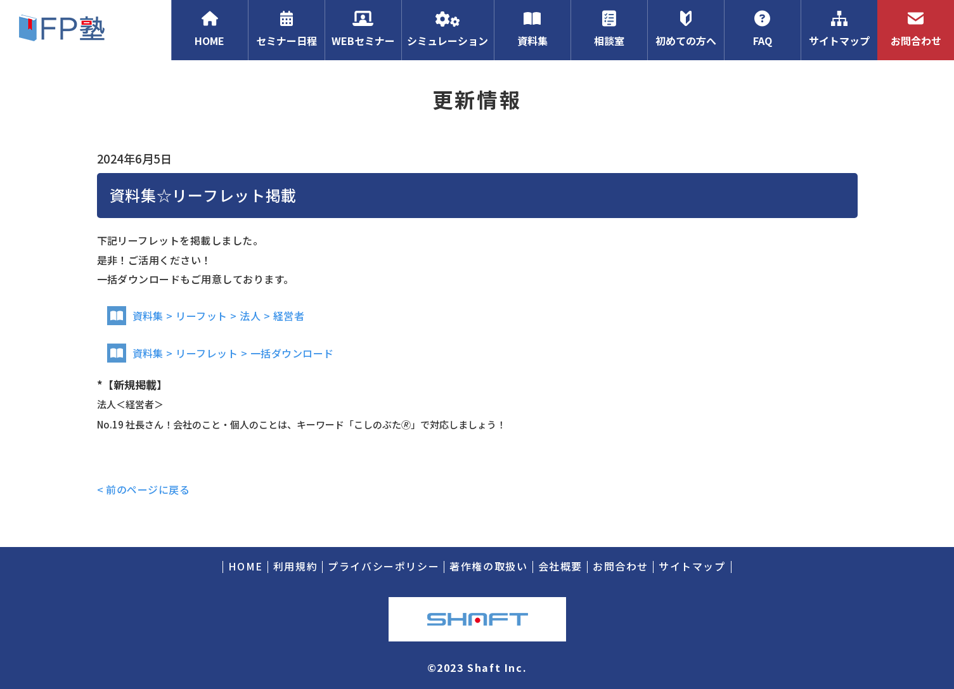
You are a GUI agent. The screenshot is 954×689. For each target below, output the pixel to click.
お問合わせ (915, 29)
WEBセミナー (363, 29)
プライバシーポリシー (383, 566)
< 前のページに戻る (143, 489)
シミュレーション (447, 29)
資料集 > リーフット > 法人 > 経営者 (206, 315)
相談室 (609, 29)
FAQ (762, 29)
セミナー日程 (286, 29)
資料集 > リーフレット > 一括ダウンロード (220, 353)
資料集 (532, 29)
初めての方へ (685, 29)
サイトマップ (839, 29)
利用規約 (295, 566)
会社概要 (560, 566)
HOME (209, 29)
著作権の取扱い (488, 566)
